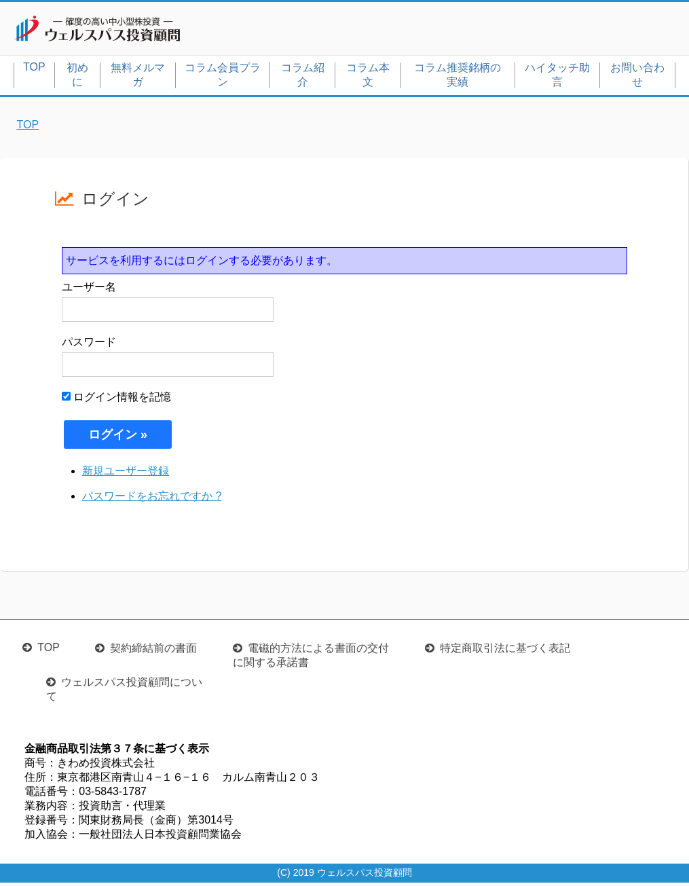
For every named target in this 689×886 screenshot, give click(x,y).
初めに (77, 77)
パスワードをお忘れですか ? (151, 498)
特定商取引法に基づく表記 (505, 651)
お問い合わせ (637, 77)
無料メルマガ (138, 77)
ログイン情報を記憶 (116, 399)
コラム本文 (368, 77)
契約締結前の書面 (153, 651)
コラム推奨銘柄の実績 (457, 77)
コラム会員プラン (223, 77)
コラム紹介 (302, 77)
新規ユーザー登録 (125, 473)
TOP (34, 69)
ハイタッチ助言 (557, 77)
